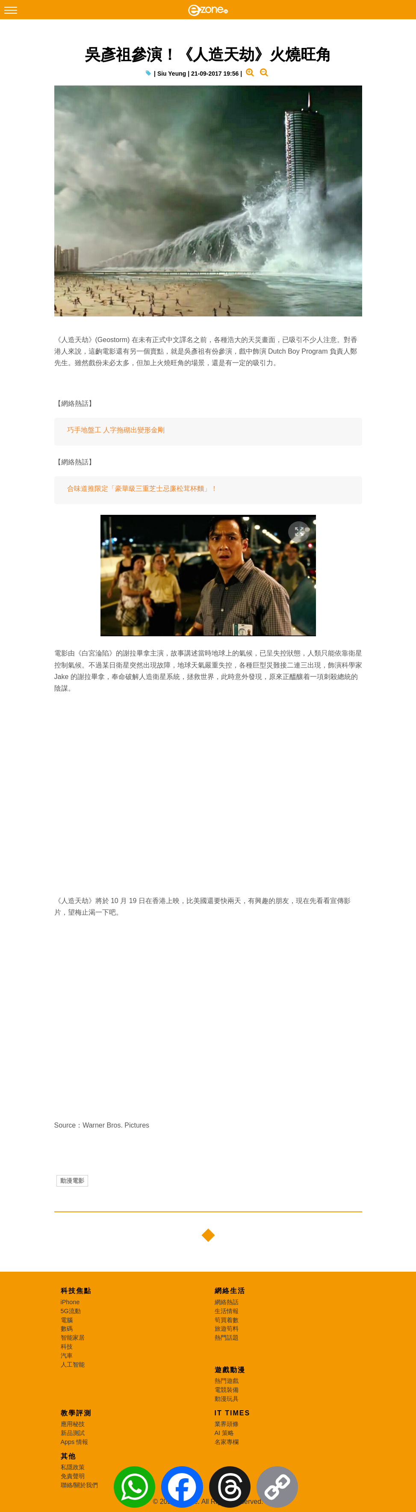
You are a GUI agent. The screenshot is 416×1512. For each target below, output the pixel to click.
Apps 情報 (75, 1441)
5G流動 (71, 1311)
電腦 (67, 1320)
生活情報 (227, 1311)
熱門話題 (227, 1337)
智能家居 (73, 1337)
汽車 (67, 1355)
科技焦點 (76, 1290)
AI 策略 (224, 1432)
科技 (67, 1346)
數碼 (67, 1328)
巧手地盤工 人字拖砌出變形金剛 (116, 430)
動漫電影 (72, 1180)
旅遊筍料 (227, 1328)
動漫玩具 (227, 1398)
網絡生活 (230, 1290)
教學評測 (76, 1413)
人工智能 (73, 1364)
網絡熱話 (227, 1302)
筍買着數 (227, 1320)
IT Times (233, 1413)
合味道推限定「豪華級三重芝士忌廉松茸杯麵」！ (142, 488)
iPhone (70, 1302)
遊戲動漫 (230, 1369)
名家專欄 (227, 1441)
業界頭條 (227, 1423)
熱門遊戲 (227, 1380)
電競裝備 (227, 1389)
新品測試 (73, 1432)
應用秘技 (73, 1423)
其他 (68, 1456)
